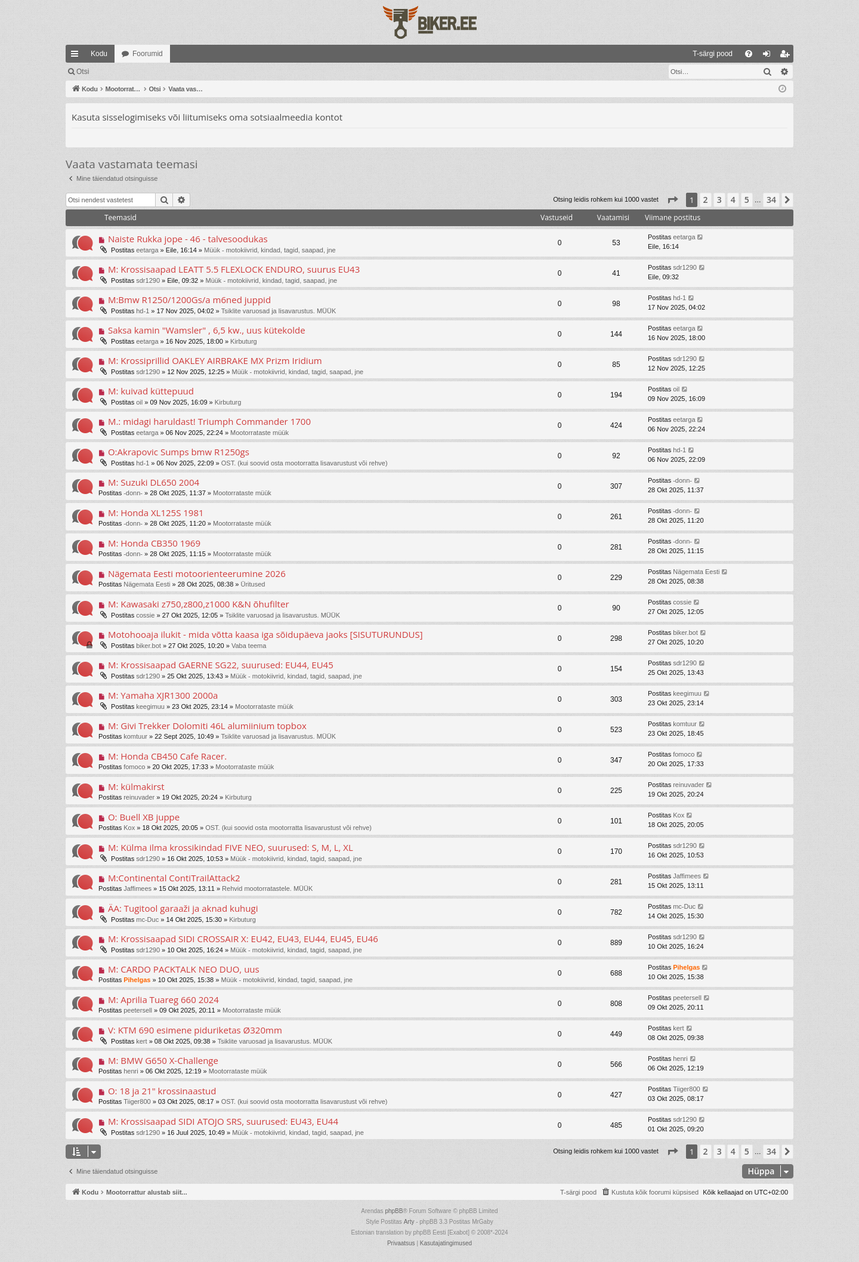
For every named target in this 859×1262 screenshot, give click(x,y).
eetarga (147, 250)
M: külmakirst (136, 786)
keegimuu (150, 706)
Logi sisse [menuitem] (769, 56)
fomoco (134, 766)
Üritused (253, 584)
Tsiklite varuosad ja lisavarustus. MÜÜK (278, 310)
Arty (409, 1221)
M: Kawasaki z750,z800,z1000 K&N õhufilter (198, 604)
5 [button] (746, 199)
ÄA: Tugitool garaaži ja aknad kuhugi (183, 908)
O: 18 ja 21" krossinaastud (162, 1091)
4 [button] (733, 199)
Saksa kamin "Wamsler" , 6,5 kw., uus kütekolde (206, 330)
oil (139, 402)
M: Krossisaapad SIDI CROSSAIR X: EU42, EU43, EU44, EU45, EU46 (243, 939)
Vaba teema (249, 645)
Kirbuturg (243, 341)
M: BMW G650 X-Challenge (163, 1060)
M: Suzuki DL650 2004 (153, 482)
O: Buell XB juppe (144, 817)
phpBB (394, 1211)
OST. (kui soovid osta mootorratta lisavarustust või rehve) (304, 463)
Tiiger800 (136, 1101)
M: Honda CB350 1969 (154, 543)
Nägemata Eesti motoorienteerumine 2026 (197, 573)
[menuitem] (615, 54)
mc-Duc (147, 919)
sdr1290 (148, 280)
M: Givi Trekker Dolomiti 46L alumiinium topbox (207, 726)
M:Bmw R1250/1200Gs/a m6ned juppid (189, 300)
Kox (129, 827)
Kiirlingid (77, 56)
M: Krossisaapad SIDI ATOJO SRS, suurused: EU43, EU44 (223, 1121)
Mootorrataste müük (259, 432)
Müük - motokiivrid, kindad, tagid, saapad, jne (270, 250)
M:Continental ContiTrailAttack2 (174, 878)
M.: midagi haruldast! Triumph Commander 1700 (209, 421)
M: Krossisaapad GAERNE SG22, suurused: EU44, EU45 (220, 665)
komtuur (135, 736)
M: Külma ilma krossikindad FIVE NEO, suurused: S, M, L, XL (230, 847)
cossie (145, 615)
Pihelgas (136, 979)
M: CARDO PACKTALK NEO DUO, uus (183, 969)
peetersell (137, 1010)
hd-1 (142, 310)
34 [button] (771, 199)
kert (141, 1041)
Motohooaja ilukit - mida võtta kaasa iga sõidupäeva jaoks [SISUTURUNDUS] (265, 634)
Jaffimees (137, 888)
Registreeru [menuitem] (787, 56)
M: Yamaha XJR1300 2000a (163, 695)
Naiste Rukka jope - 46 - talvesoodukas (188, 239)
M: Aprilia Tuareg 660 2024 (163, 999)
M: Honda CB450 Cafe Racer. (167, 756)
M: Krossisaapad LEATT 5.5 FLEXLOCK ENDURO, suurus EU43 (234, 269)
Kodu (99, 54)
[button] (672, 200)
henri (130, 1071)
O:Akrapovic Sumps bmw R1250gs (178, 452)
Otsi (82, 71)
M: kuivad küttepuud (151, 391)
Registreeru (174, 71)
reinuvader (139, 797)
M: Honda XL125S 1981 (156, 513)
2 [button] (705, 199)
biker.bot (148, 645)
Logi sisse (122, 71)
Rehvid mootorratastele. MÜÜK (267, 888)
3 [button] (719, 199)
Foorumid (147, 54)
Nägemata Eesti (146, 584)
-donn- (133, 492)
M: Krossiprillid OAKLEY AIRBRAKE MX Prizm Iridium (215, 360)
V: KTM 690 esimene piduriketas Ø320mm (195, 1030)
